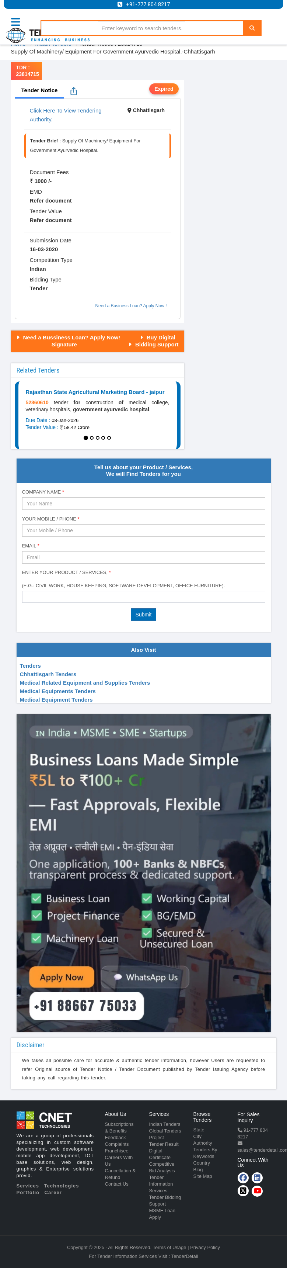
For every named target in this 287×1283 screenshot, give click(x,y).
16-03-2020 (44, 249)
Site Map (202, 1176)
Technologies (61, 1186)
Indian (38, 269)
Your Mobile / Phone (51, 519)
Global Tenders (165, 1131)
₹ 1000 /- (41, 181)
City (197, 1136)
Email (30, 546)
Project (156, 1137)
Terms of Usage (169, 1247)
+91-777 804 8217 (148, 4)
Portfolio (28, 1192)
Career (53, 1192)
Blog (198, 1169)
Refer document (51, 200)
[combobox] (143, 597)
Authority (202, 1143)
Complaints (117, 1144)
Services (28, 1186)
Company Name (43, 492)
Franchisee (117, 1151)
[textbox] (26, 596)
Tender (39, 288)
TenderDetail (184, 1256)
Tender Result (164, 1144)
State (198, 1129)
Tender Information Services (161, 1184)
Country (201, 1163)
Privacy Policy (205, 1247)
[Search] (252, 28)
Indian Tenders (165, 1124)
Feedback (115, 1137)
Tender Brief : (45, 140)
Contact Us (117, 1184)
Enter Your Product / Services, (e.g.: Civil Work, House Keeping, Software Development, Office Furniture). (123, 579)
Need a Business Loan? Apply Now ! (131, 305)
